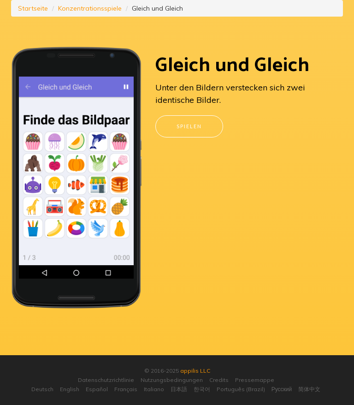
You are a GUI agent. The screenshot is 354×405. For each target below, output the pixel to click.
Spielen (189, 126)
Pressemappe (254, 379)
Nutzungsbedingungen (172, 379)
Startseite (33, 8)
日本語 (179, 389)
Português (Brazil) (241, 389)
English (69, 389)
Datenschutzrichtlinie (106, 379)
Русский (281, 389)
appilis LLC (195, 370)
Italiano (154, 389)
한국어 (202, 389)
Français (125, 389)
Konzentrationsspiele (90, 8)
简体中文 (309, 389)
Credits (219, 379)
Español (97, 389)
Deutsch (42, 389)
